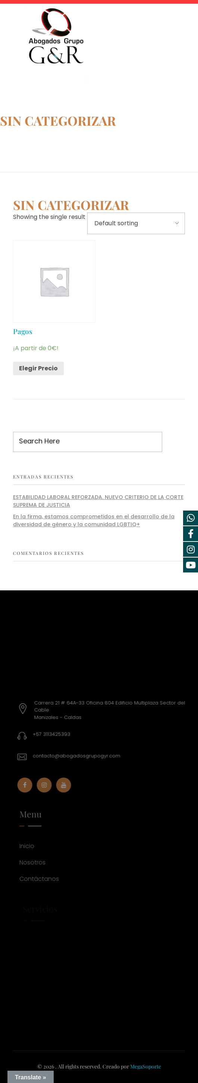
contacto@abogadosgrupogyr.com (78, 755)
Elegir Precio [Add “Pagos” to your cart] (38, 368)
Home (12, 140)
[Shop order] (136, 223)
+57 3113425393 (53, 734)
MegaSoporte (145, 1066)
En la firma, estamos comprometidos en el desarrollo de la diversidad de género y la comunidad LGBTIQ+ (94, 520)
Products (44, 140)
